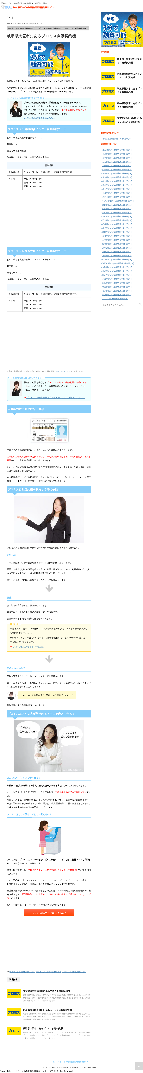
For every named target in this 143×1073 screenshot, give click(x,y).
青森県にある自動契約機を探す (116, 154)
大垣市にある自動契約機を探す (48, 972)
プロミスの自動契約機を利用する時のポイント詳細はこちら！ (55, 397)
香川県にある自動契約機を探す (116, 291)
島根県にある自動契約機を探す (116, 271)
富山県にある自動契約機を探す (116, 216)
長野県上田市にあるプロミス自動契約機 (43, 1028)
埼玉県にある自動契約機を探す (116, 189)
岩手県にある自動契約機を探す (116, 158)
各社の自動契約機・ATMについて (117, 139)
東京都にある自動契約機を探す (116, 197)
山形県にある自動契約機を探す (116, 169)
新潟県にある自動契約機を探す (116, 205)
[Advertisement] (49, 942)
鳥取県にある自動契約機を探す (116, 267)
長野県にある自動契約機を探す (116, 212)
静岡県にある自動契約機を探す (116, 232)
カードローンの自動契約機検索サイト (71, 1062)
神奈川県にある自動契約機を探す (117, 201)
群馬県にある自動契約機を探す (116, 185)
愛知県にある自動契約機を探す (116, 236)
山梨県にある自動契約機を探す (116, 209)
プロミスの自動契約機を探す (74, 972)
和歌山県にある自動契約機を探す (117, 263)
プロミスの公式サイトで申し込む (28, 647)
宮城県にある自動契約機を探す (116, 162)
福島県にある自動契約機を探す (116, 173)
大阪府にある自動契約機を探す (116, 252)
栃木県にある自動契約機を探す (116, 181)
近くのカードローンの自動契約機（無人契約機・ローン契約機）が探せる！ (71, 1067)
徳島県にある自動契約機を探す (116, 287)
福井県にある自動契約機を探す (116, 224)
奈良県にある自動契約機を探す (116, 259)
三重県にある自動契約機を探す (116, 240)
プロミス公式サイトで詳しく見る (49, 913)
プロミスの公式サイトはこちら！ (39, 117)
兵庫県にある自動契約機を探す (116, 255)
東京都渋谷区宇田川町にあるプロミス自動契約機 (47, 1010)
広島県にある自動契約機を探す (116, 279)
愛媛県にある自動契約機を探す (116, 295)
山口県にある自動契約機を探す (116, 283)
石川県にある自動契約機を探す (116, 220)
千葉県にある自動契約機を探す (116, 193)
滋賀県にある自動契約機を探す (116, 244)
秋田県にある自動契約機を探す (116, 165)
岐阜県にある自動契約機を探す (22, 972)
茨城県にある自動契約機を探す (116, 177)
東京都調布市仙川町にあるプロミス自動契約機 (46, 991)
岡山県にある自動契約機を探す (116, 275)
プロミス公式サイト (63, 371)
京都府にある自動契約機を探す (116, 248)
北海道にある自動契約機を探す (116, 150)
